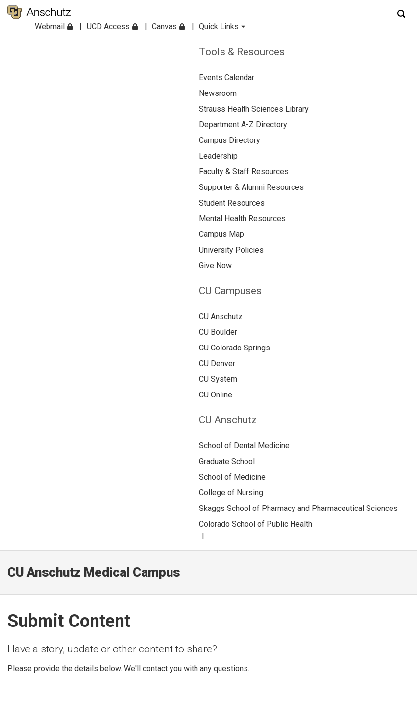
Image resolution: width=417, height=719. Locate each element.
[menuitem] (298, 48)
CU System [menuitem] (218, 379)
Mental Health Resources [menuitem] (242, 218)
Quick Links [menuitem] (222, 26)
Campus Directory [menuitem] (229, 140)
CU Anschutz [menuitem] (221, 316)
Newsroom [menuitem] (218, 93)
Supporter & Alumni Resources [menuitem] (251, 187)
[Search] (402, 13)
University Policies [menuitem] (231, 250)
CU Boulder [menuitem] (218, 332)
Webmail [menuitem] (54, 26)
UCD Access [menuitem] (112, 26)
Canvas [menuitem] (168, 26)
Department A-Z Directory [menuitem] (243, 124)
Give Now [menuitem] (215, 265)
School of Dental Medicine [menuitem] (244, 445)
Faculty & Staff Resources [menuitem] (244, 171)
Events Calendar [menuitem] (226, 77)
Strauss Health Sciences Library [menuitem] (254, 109)
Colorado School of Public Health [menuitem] (255, 524)
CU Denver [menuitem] (217, 363)
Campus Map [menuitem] (221, 234)
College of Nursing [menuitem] (231, 492)
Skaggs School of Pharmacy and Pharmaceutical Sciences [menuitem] (298, 508)
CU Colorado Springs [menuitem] (234, 347)
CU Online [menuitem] (215, 394)
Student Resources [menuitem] (232, 203)
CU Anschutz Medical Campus (93, 572)
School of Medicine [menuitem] (232, 477)
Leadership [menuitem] (218, 156)
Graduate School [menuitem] (227, 461)
